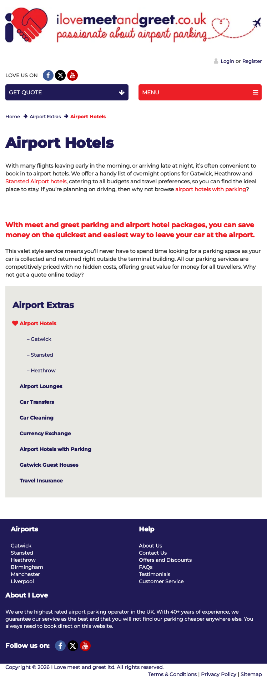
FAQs (145, 567)
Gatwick (21, 545)
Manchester (25, 574)
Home (12, 116)
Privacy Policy (218, 674)
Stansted (22, 553)
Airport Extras (45, 116)
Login (224, 61)
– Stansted (40, 355)
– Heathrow (41, 370)
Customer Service (161, 581)
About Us (150, 545)
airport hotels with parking (210, 189)
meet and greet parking (67, 225)
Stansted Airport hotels (35, 181)
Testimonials (154, 574)
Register (252, 61)
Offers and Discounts (165, 560)
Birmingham (27, 567)
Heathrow (23, 560)
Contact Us (153, 553)
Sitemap (251, 674)
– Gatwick (39, 339)
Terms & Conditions (172, 674)
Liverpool (22, 581)
